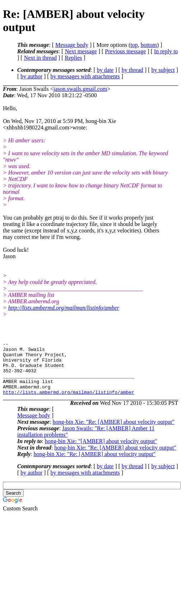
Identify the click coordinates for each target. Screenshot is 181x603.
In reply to (166, 51)
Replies (73, 58)
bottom (148, 45)
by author (31, 76)
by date (105, 70)
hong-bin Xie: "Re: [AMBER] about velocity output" (114, 433)
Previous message (125, 51)
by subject (163, 70)
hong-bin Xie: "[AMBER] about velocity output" (101, 452)
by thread (132, 70)
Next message (81, 51)
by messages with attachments (85, 76)
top (134, 45)
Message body (71, 45)
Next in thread (40, 58)
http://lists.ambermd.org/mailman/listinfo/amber (63, 308)
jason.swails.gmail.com (80, 89)
